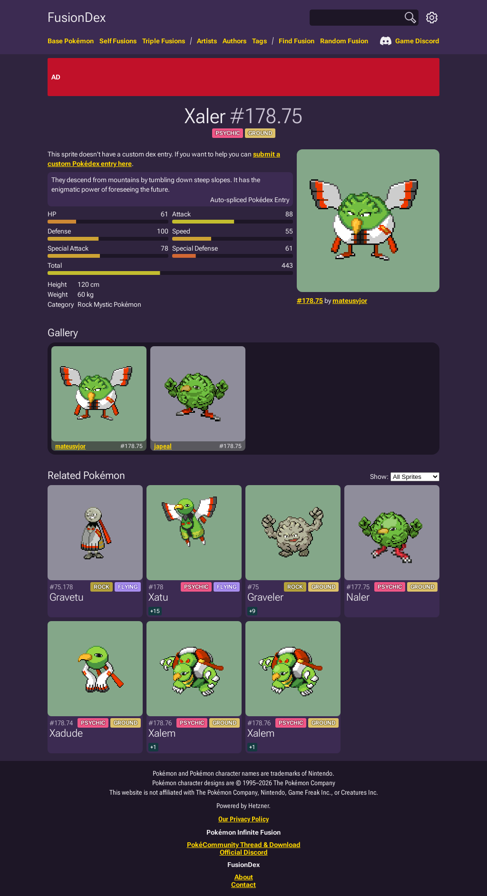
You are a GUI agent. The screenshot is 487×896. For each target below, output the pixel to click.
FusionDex (77, 17)
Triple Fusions (163, 41)
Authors (234, 41)
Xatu (158, 597)
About (243, 877)
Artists (207, 41)
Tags (259, 41)
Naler (358, 597)
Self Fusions (117, 41)
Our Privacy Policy (243, 819)
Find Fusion (296, 41)
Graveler (265, 597)
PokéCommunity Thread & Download (244, 844)
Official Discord (244, 852)
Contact (243, 884)
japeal (163, 446)
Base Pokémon (71, 41)
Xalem (161, 733)
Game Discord (409, 41)
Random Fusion (344, 41)
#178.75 (310, 300)
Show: (404, 476)
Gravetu (66, 597)
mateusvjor (349, 300)
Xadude (66, 733)
